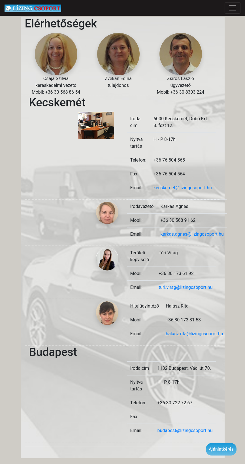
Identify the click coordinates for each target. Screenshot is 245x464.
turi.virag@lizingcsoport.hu (186, 287)
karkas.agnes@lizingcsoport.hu (191, 234)
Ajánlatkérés (221, 449)
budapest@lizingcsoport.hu (184, 430)
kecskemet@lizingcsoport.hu (183, 187)
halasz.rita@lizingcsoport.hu (194, 333)
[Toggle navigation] (232, 8)
